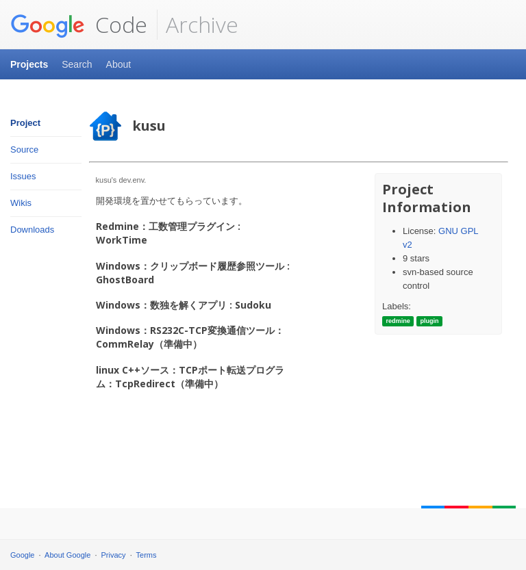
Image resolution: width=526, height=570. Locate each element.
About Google (67, 555)
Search (77, 64)
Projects (29, 64)
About (119, 64)
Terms (146, 555)
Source (24, 149)
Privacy (113, 555)
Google (22, 555)
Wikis (21, 203)
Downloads (32, 229)
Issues (23, 176)
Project (25, 123)
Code (78, 25)
